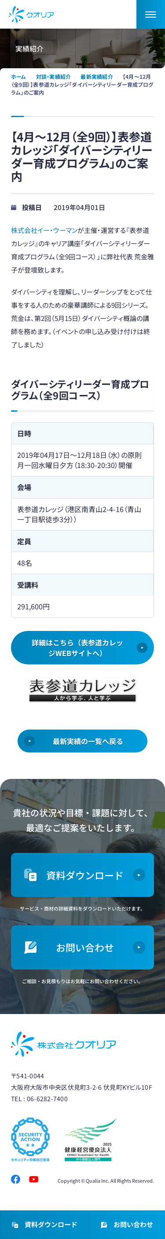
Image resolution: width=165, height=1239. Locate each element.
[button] (150, 14)
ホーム (18, 76)
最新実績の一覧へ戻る (88, 741)
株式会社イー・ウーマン (44, 230)
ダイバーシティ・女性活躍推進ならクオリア (31, 14)
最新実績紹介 (97, 76)
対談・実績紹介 (53, 76)
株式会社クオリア (63, 1044)
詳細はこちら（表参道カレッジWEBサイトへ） (77, 647)
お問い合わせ (127, 1225)
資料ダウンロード (44, 1225)
